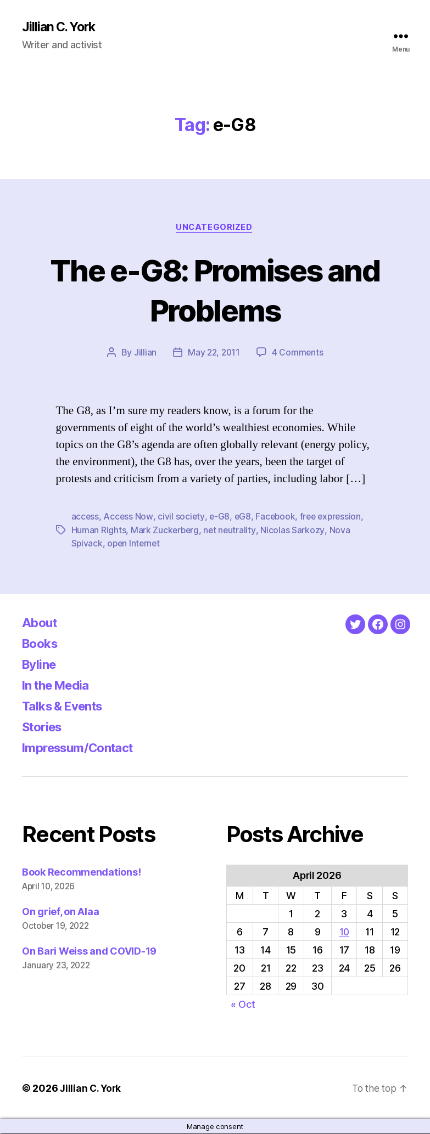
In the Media (59, 685)
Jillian (144, 353)
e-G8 (220, 517)
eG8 (244, 517)
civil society (181, 517)
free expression (334, 517)
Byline (40, 665)
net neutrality (231, 531)
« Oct (243, 1005)
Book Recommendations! (81, 872)
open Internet (135, 544)
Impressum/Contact (83, 748)
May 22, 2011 (214, 353)
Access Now (128, 517)
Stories (44, 727)
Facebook (277, 517)
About (41, 623)
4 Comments (298, 353)
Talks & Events (66, 706)
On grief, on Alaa (60, 912)
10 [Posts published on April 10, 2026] (344, 932)
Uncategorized (214, 228)
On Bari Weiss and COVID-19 (89, 951)
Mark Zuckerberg (165, 531)
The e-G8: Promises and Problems (214, 290)
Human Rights (98, 531)
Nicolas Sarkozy (294, 531)
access (85, 517)
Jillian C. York (60, 27)
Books (42, 644)
